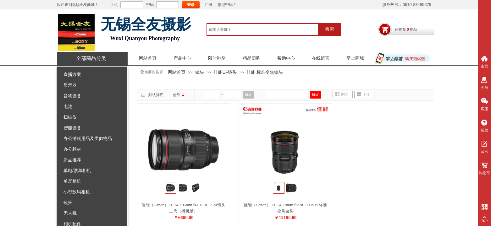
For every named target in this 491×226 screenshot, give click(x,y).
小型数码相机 (76, 191)
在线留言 (320, 58)
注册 (208, 5)
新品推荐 (72, 159)
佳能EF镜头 (225, 72)
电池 (67, 106)
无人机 (70, 213)
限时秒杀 (217, 58)
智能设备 (72, 127)
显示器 (70, 85)
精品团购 (251, 58)
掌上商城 (355, 58)
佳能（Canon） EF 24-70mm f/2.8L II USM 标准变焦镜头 (285, 207)
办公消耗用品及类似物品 (87, 138)
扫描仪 (70, 117)
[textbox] (263, 29)
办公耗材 (72, 149)
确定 (248, 94)
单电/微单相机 (77, 170)
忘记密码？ (227, 5)
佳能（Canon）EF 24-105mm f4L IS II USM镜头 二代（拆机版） (183, 207)
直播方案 (72, 74)
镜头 (67, 202)
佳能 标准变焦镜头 (264, 72)
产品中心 (182, 58)
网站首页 (148, 58)
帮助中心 (286, 58)
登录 (191, 5)
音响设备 (72, 95)
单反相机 (72, 181)
